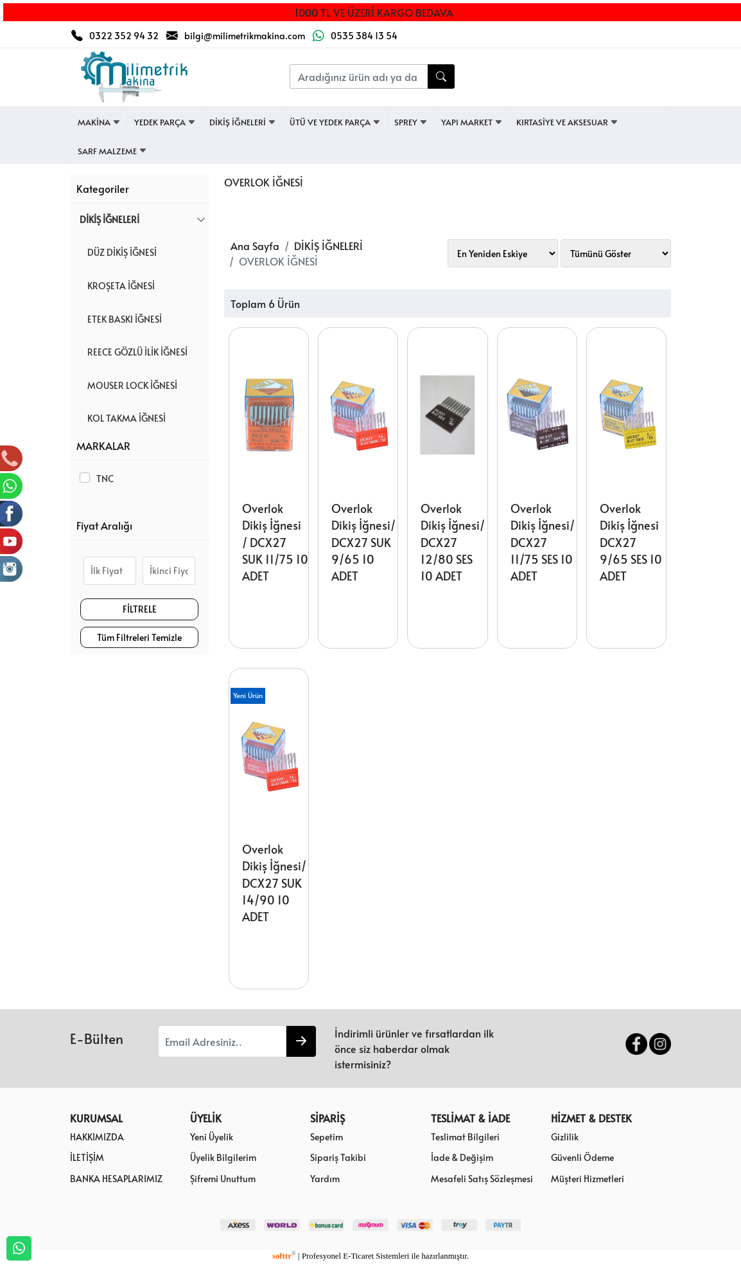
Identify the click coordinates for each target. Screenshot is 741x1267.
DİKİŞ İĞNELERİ (242, 122)
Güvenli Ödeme (582, 1157)
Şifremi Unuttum (223, 1178)
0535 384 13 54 (364, 36)
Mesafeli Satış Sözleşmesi (482, 1178)
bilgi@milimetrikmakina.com (244, 36)
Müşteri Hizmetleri (587, 1178)
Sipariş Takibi (338, 1157)
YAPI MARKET (472, 122)
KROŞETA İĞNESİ (117, 285)
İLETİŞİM (87, 1157)
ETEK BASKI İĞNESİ (121, 318)
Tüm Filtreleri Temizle (139, 637)
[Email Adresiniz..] (222, 1041)
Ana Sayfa (255, 245)
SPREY (411, 122)
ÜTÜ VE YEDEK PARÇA (335, 122)
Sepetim (326, 1136)
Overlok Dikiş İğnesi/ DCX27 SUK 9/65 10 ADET (363, 542)
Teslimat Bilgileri (465, 1136)
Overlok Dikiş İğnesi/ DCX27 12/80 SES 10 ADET (453, 542)
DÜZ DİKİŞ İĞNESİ (118, 252)
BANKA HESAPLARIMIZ (116, 1178)
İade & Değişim (462, 1157)
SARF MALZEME (112, 151)
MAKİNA (99, 122)
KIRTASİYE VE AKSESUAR (567, 122)
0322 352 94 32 (124, 36)
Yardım (325, 1178)
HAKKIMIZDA (97, 1136)
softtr (284, 1256)
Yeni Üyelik (211, 1136)
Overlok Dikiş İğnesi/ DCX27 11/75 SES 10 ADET (542, 542)
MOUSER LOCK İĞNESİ (128, 385)
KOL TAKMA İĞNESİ (123, 417)
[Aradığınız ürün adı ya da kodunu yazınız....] (359, 76)
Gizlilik (565, 1136)
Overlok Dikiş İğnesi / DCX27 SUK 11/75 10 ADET (275, 542)
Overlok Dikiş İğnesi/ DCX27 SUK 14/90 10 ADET (274, 883)
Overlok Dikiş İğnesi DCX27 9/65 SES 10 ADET (631, 542)
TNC (103, 478)
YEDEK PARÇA (165, 122)
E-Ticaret (358, 1256)
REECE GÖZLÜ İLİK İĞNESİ (133, 351)
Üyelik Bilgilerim (223, 1157)
